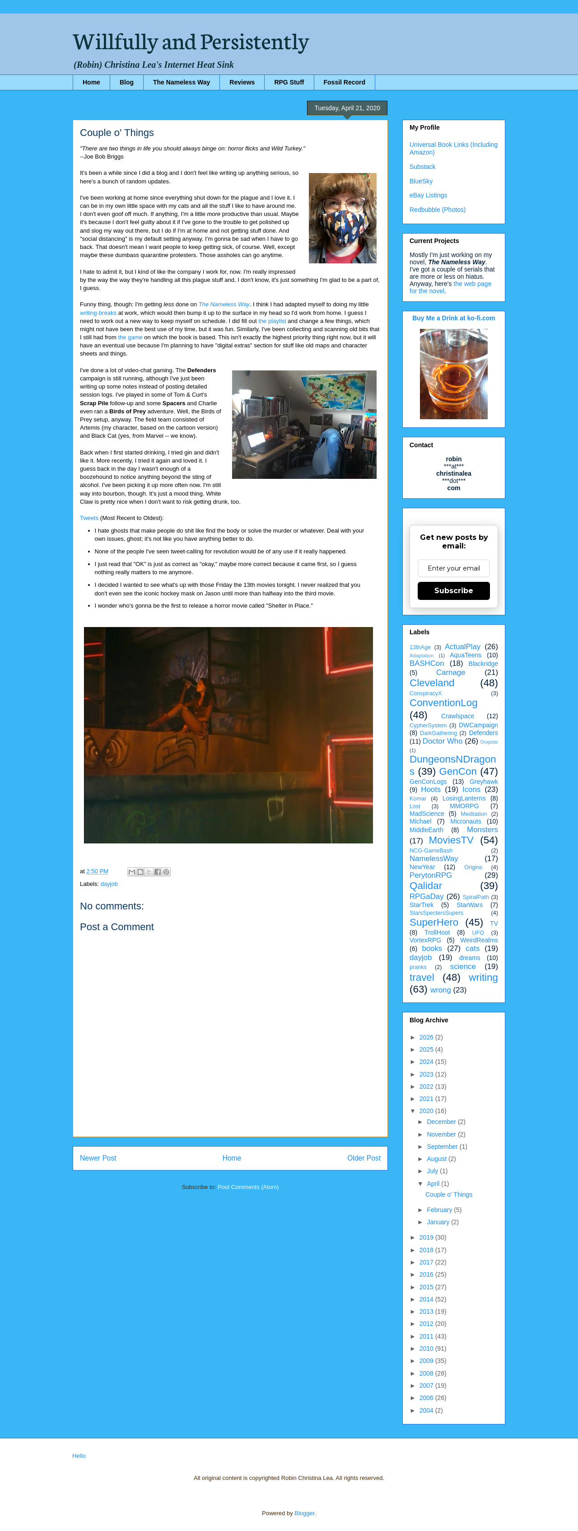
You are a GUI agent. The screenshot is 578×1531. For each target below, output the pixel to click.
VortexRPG (425, 940)
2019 (427, 1237)
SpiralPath (476, 897)
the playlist (272, 321)
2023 (427, 1074)
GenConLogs (428, 781)
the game (130, 337)
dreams (469, 957)
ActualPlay (462, 646)
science (463, 966)
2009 (427, 1360)
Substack (423, 166)
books (432, 948)
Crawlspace (457, 716)
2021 (427, 1098)
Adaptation (422, 655)
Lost (415, 806)
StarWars (470, 904)
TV (494, 923)
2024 (427, 1061)
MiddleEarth (426, 829)
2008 (427, 1373)
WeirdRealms (479, 940)
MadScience (427, 813)
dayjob (109, 883)
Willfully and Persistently (191, 39)
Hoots (431, 789)
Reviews (242, 82)
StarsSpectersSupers (436, 913)
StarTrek (422, 904)
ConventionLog (444, 702)
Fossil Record (345, 82)
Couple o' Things (448, 1194)
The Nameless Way (181, 82)
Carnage (450, 672)
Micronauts (465, 821)
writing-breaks (98, 312)
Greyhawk (484, 781)
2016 (427, 1274)
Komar (418, 799)
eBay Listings (428, 195)
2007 (427, 1385)
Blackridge (483, 663)
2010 (427, 1348)
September (443, 1146)
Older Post (364, 1158)
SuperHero (434, 922)
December (442, 1121)
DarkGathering (438, 733)
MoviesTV (451, 840)
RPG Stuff (289, 82)
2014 (427, 1299)
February (440, 1209)
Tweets (89, 518)
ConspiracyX (426, 693)
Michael (420, 821)
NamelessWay (434, 858)
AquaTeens (465, 655)
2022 (427, 1086)
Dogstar (489, 741)
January (439, 1222)
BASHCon (427, 663)
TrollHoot (437, 932)
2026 (427, 1037)
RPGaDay (427, 896)
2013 (427, 1311)
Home (91, 82)
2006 (427, 1397)
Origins (473, 867)
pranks (418, 967)
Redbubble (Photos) (438, 209)
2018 (427, 1250)
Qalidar (426, 885)
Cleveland (432, 682)
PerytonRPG (431, 875)
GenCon (458, 771)
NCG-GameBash (431, 850)
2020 (427, 1110)
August (437, 1158)
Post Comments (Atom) (248, 1187)
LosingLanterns (464, 798)
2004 (427, 1410)
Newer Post (98, 1158)
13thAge (420, 647)
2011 (427, 1336)
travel (422, 977)
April (434, 1183)
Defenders (483, 732)
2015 (427, 1287)
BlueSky (421, 181)
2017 (427, 1262)
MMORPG (464, 806)
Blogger (304, 1513)
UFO (478, 933)
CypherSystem (428, 725)
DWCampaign (478, 725)
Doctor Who (443, 741)
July (433, 1171)
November (442, 1134)
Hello (79, 1455)
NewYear (422, 867)
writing (483, 977)
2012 (427, 1323)
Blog (127, 82)
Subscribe (453, 590)
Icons (471, 789)
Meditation (474, 814)
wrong (440, 990)
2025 (427, 1049)
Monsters (482, 829)
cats (473, 948)
